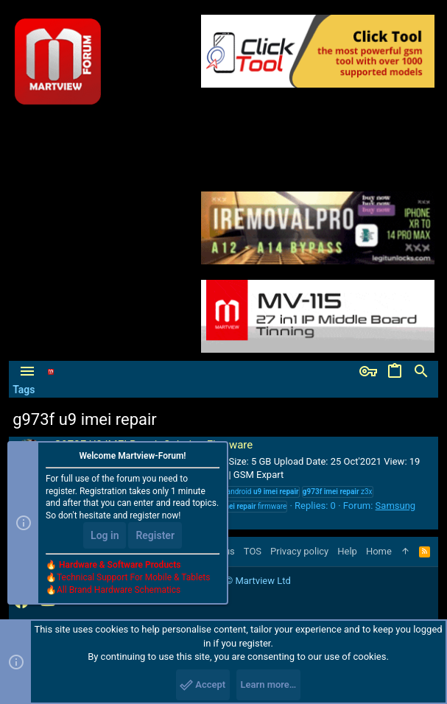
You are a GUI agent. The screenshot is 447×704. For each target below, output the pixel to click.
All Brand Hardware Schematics (118, 590)
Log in (105, 535)
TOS (252, 551)
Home (379, 551)
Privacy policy (299, 551)
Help (347, 551)
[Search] (421, 372)
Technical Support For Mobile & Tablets (133, 577)
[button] (27, 371)
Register (155, 535)
